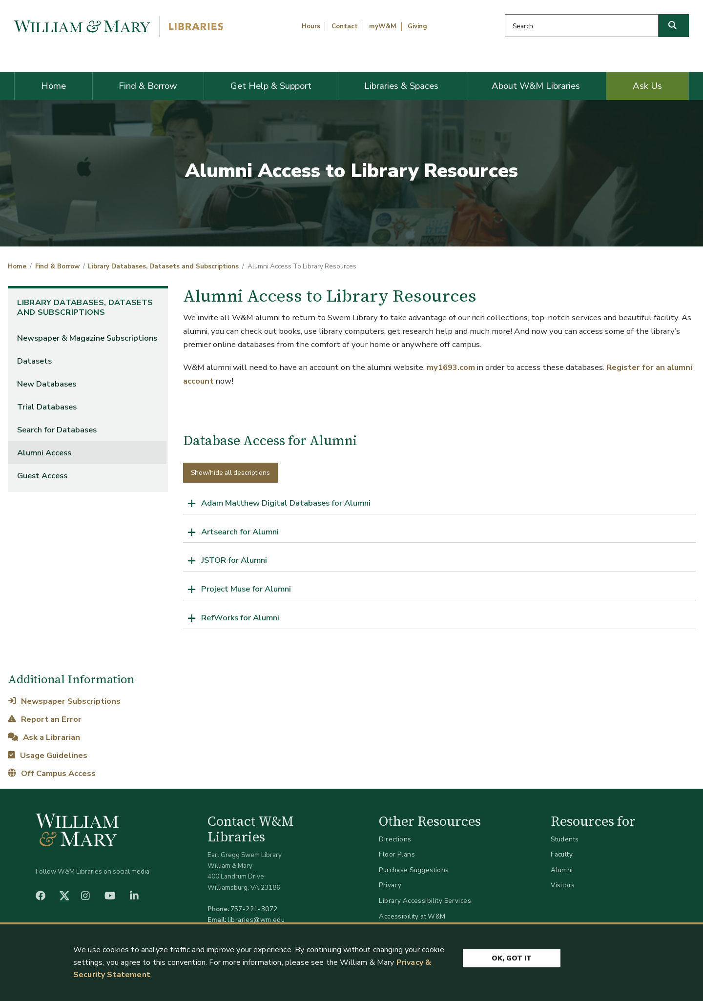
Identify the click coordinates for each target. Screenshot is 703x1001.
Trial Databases (47, 406)
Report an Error (44, 719)
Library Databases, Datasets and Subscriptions (163, 266)
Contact (344, 26)
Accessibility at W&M (412, 916)
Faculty (562, 854)
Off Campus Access (51, 773)
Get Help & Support (270, 86)
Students (565, 839)
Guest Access (42, 475)
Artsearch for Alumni (240, 531)
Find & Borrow (148, 86)
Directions (395, 839)
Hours (311, 26)
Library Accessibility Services (425, 900)
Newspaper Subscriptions (64, 701)
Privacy (390, 885)
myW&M (382, 26)
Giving (417, 26)
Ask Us (647, 86)
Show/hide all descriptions (230, 472)
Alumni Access (44, 452)
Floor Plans (397, 854)
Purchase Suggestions (414, 870)
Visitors (563, 885)
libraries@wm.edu (256, 919)
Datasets (34, 361)
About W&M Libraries (536, 86)
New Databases (46, 383)
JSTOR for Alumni (234, 560)
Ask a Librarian (44, 737)
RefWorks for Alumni (240, 617)
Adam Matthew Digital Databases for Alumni (286, 503)
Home (53, 86)
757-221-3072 (254, 909)
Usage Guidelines (47, 755)
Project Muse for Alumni (246, 588)
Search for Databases (57, 429)
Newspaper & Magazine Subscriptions (87, 338)
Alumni (562, 870)
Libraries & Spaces (401, 86)
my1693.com (451, 367)
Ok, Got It (512, 958)
